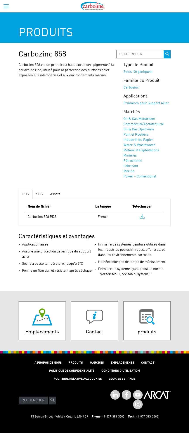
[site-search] (52, 400)
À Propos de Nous (48, 362)
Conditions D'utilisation (120, 370)
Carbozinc (131, 87)
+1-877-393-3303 (113, 416)
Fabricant (130, 166)
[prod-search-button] (167, 54)
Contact (147, 362)
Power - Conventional (139, 176)
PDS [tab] (25, 194)
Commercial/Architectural (143, 124)
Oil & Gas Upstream (138, 129)
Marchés (97, 362)
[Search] (34, 400)
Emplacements (122, 362)
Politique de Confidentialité (71, 370)
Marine (128, 171)
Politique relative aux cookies (78, 378)
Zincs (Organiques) (138, 72)
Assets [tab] (55, 194)
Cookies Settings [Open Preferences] (122, 378)
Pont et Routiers (135, 134)
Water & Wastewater (139, 145)
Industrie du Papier (138, 140)
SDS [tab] (39, 194)
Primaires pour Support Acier (146, 103)
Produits (76, 362)
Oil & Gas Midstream (139, 119)
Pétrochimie (132, 161)
